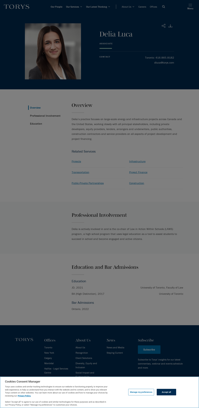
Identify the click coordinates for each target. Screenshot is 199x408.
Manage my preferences (141, 392)
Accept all (166, 392)
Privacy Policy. (24, 396)
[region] (99, 392)
